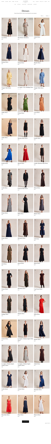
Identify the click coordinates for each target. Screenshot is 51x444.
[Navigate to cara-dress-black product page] (9, 28)
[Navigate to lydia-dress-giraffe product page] (9, 179)
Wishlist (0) (42, 1)
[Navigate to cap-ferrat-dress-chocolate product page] (42, 279)
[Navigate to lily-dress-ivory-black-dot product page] (25, 78)
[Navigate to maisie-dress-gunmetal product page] (42, 204)
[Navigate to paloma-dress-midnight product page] (9, 53)
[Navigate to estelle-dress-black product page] (42, 128)
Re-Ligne (16, 1)
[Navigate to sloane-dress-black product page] (9, 279)
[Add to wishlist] (2, 18)
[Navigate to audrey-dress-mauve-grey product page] (25, 355)
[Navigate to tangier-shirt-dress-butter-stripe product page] (9, 78)
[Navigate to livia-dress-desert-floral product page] (42, 103)
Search (46, 1)
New (15, 4)
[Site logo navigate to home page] (25, 2)
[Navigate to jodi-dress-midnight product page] (42, 229)
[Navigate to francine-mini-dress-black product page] (25, 179)
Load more (25, 421)
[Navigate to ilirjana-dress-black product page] (25, 304)
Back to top (47, 423)
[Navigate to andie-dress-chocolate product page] (42, 355)
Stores (13, 1)
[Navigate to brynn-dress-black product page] (25, 254)
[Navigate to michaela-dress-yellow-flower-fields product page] (25, 279)
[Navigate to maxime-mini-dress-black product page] (25, 128)
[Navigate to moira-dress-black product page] (42, 254)
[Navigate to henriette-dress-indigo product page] (42, 380)
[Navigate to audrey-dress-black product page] (9, 355)
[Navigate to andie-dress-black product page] (9, 103)
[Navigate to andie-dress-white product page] (42, 28)
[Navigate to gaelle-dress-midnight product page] (9, 380)
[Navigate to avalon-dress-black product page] (9, 329)
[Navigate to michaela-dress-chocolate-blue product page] (25, 229)
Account (37, 1)
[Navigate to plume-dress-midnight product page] (9, 229)
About (10, 1)
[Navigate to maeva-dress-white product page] (42, 405)
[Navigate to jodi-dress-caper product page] (9, 254)
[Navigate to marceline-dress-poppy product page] (9, 405)
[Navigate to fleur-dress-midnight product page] (25, 405)
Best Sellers (30, 4)
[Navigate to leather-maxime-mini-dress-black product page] (42, 153)
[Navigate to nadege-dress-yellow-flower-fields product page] (9, 304)
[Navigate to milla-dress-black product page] (25, 204)
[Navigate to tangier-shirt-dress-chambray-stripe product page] (42, 78)
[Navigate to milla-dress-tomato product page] (42, 304)
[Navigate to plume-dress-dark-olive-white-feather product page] (9, 204)
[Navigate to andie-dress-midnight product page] (9, 128)
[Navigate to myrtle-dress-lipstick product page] (25, 153)
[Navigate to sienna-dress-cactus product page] (25, 103)
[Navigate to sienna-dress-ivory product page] (25, 53)
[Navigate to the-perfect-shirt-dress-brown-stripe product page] (25, 28)
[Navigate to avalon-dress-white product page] (25, 380)
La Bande (6, 1)
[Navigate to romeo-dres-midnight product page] (42, 329)
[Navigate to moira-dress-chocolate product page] (42, 179)
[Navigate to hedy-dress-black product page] (25, 329)
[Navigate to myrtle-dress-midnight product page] (42, 53)
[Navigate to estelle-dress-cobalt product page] (9, 153)
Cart (49, 1)
